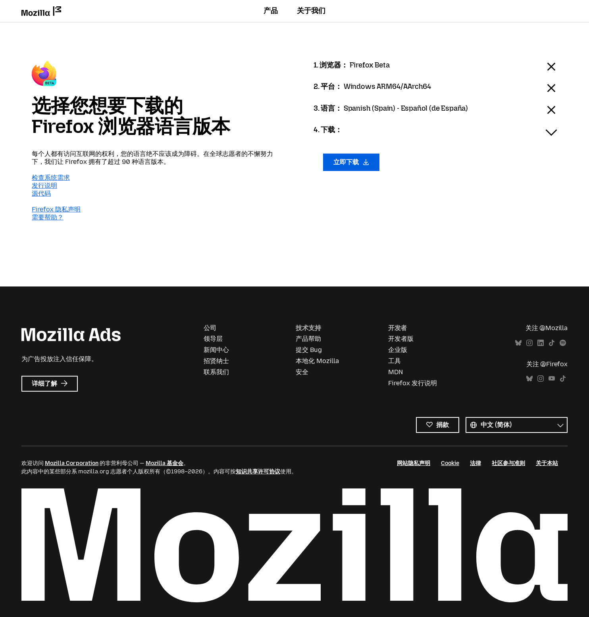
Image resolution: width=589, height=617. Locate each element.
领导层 (213, 338)
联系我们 (216, 372)
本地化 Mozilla (317, 361)
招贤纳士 (216, 361)
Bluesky (518, 343)
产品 (271, 10)
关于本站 (547, 463)
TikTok (551, 343)
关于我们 (311, 10)
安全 (302, 372)
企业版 (397, 350)
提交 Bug (309, 350)
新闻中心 (216, 350)
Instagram (529, 343)
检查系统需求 (51, 177)
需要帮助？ (48, 217)
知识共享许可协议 (258, 471)
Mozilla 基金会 (164, 463)
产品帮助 (308, 338)
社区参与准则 (508, 463)
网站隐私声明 (413, 463)
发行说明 (44, 185)
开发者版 (401, 338)
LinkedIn (540, 343)
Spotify (563, 343)
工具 (394, 361)
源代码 (41, 193)
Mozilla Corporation (71, 463)
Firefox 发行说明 (412, 383)
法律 (475, 463)
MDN (395, 372)
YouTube (551, 379)
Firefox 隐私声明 (56, 209)
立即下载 (351, 162)
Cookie (450, 463)
